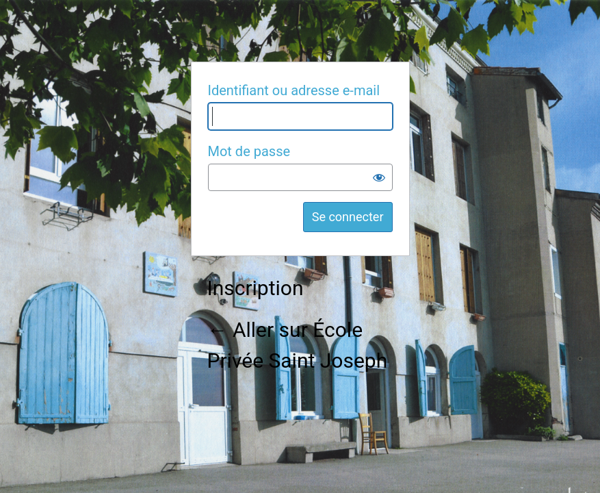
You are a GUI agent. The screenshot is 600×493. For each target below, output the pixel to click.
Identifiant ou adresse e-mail (294, 90)
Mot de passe (249, 151)
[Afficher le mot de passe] (379, 177)
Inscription (255, 288)
